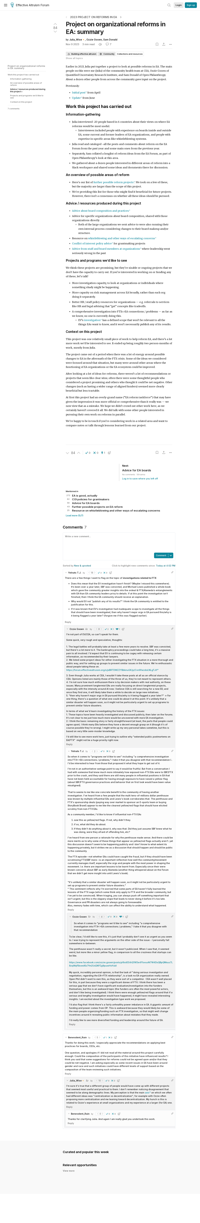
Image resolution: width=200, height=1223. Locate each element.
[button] (88, 453)
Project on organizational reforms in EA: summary (26, 67)
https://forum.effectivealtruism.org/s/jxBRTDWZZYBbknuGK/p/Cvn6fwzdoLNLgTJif (111, 670)
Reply (68, 622)
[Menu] (5, 5)
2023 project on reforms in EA (93, 17)
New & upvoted (82, 565)
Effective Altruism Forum (30, 5)
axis (147, 1092)
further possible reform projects (113, 182)
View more (69, 1174)
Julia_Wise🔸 (77, 39)
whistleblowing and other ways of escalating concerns (121, 238)
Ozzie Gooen (94, 39)
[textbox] (118, 542)
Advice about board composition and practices (100, 210)
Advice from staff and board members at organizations (106, 248)
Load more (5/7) (74, 515)
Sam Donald (110, 39)
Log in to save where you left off (140, 478)
